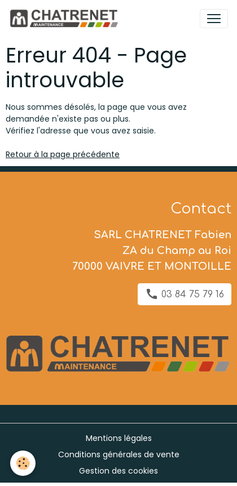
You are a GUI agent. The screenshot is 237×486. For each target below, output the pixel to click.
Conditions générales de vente (118, 454)
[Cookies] (23, 463)
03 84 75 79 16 (184, 294)
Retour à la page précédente (63, 154)
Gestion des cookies (118, 470)
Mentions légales (119, 438)
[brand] (65, 18)
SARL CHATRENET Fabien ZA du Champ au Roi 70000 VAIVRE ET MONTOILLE (151, 250)
